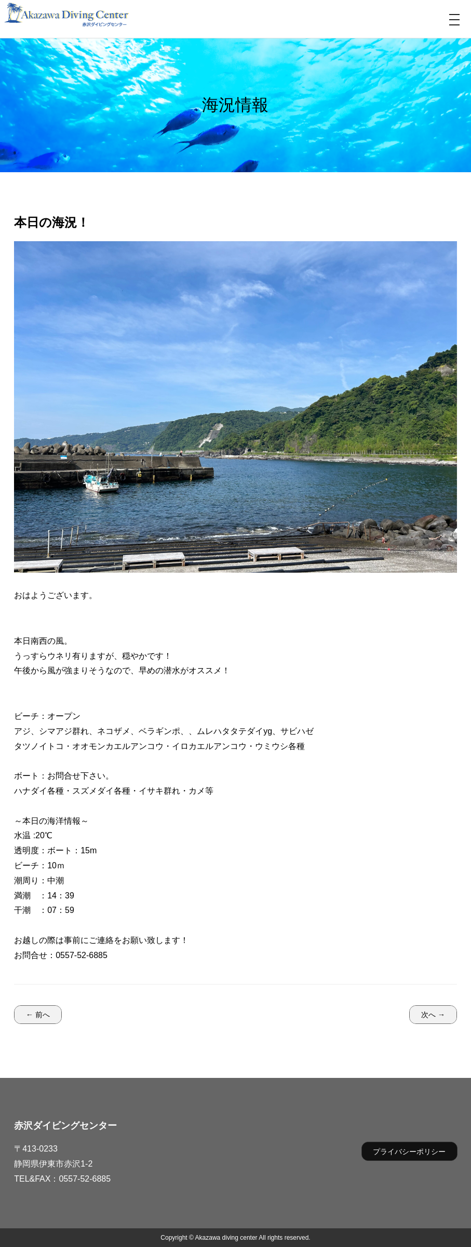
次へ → (433, 1014)
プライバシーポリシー (409, 1151)
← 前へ (38, 1014)
